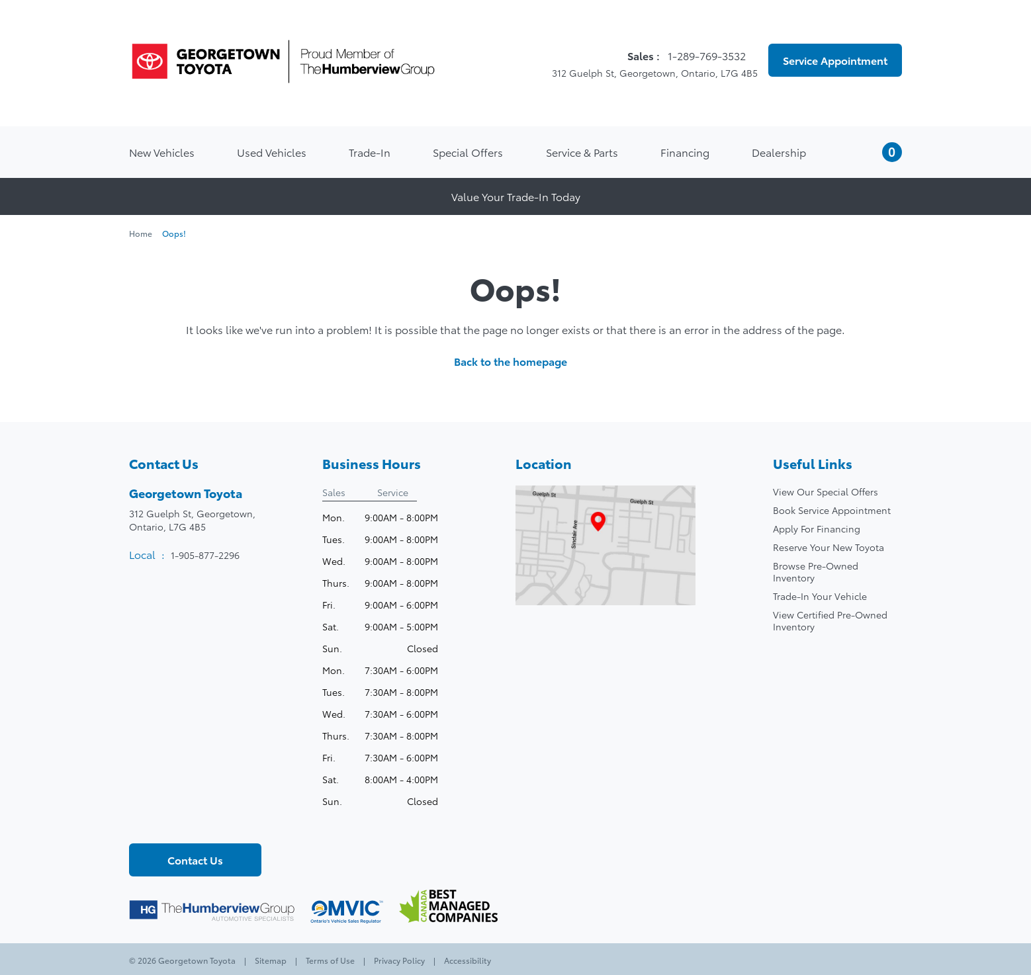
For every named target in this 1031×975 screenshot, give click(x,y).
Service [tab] (392, 492)
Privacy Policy (399, 960)
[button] (875, 152)
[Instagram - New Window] (208, 821)
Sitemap (271, 960)
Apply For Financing (816, 528)
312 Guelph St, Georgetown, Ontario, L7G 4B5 (647, 72)
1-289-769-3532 (708, 55)
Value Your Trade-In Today (515, 196)
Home (141, 233)
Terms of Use (330, 960)
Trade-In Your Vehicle (820, 596)
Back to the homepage (516, 361)
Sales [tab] (333, 492)
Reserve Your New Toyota (828, 547)
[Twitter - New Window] (163, 821)
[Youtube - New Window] (185, 821)
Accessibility (466, 960)
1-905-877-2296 (205, 555)
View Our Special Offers (825, 491)
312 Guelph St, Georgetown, (192, 520)
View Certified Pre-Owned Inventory (830, 620)
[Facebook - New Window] (140, 821)
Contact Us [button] (195, 859)
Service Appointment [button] (835, 59)
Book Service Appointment (832, 510)
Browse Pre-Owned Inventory (815, 571)
